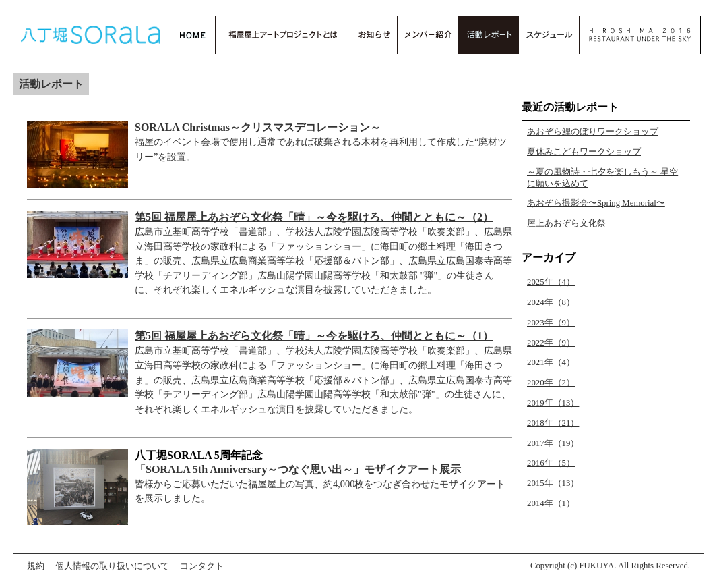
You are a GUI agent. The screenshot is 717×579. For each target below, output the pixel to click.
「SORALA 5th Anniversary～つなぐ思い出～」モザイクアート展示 (298, 469)
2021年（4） (551, 362)
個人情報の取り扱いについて (112, 566)
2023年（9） (551, 322)
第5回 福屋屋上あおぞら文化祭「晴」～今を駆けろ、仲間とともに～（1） (314, 335)
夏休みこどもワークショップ (584, 152)
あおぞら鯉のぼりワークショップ (592, 131)
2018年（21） (553, 423)
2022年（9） (551, 343)
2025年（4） (551, 282)
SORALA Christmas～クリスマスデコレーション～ (258, 127)
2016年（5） (551, 463)
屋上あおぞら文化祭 (566, 223)
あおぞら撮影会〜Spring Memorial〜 (596, 203)
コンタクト (202, 566)
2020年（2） (551, 382)
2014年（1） (551, 503)
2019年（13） (553, 403)
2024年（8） (551, 302)
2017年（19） (553, 443)
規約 (35, 566)
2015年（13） (553, 483)
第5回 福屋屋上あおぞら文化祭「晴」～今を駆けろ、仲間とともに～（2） (314, 217)
